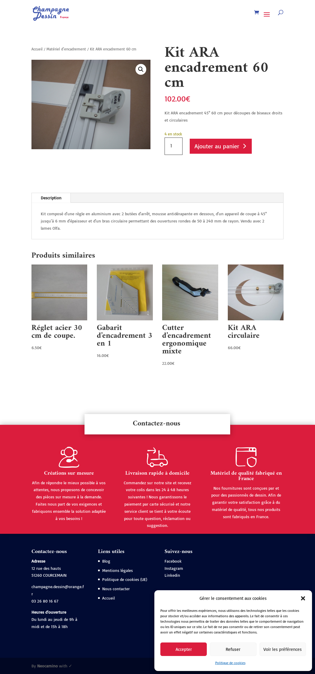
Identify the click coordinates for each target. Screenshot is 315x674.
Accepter (184, 649)
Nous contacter (116, 588)
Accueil (37, 49)
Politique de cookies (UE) (124, 579)
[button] (303, 598)
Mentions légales (117, 570)
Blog (106, 561)
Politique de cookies (230, 662)
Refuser (233, 649)
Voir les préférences (282, 649)
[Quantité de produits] (174, 146)
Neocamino (47, 665)
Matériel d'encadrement (66, 49)
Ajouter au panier (217, 146)
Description (51, 197)
